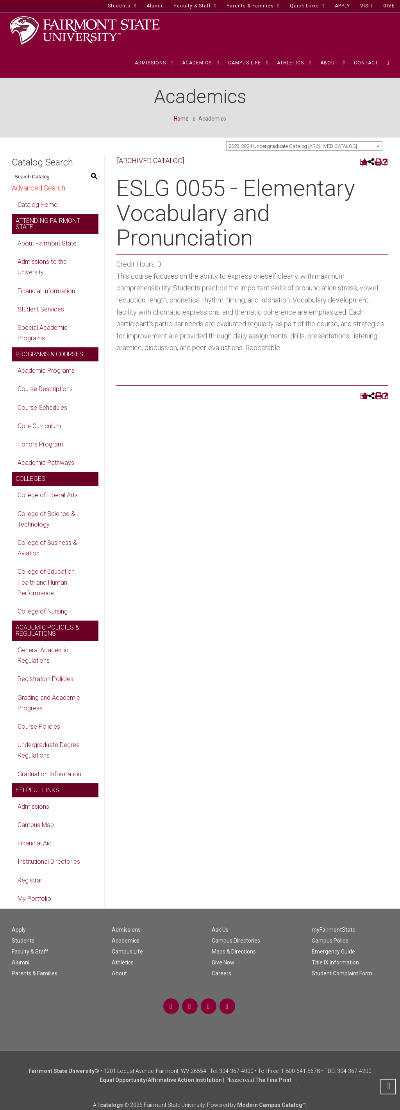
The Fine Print (273, 1080)
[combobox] (304, 146)
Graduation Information (49, 774)
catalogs (111, 1105)
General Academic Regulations (43, 655)
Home (181, 119)
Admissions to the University (42, 267)
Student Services (41, 309)
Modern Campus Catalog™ (271, 1105)
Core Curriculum (39, 426)
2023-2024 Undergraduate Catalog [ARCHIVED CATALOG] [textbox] (293, 146)
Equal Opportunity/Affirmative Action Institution (161, 1080)
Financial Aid (35, 843)
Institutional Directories (49, 861)
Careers (221, 973)
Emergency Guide (333, 951)
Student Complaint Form (342, 973)
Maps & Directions (234, 951)
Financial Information (46, 291)
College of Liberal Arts (48, 495)
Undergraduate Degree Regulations (49, 750)
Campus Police (330, 940)
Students (23, 940)
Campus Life (127, 951)
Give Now (223, 962)
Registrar (30, 880)
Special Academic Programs (43, 333)
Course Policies (39, 726)
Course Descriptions (45, 389)
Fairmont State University (62, 1071)
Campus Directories (236, 940)
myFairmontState (333, 930)
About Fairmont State (47, 243)
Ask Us (220, 930)
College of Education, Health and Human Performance (47, 582)
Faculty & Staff (30, 951)
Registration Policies (45, 679)
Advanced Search (38, 188)
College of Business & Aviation (47, 548)
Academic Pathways (46, 462)
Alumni (20, 962)
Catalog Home (37, 204)
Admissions (33, 806)
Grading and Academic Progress (49, 703)
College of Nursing (43, 611)
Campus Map (36, 825)
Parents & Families (34, 973)
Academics (125, 940)
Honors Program (40, 444)
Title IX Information (335, 962)
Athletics (123, 962)
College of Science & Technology (46, 519)
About (119, 973)
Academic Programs (46, 370)
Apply (19, 930)
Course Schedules (42, 407)
